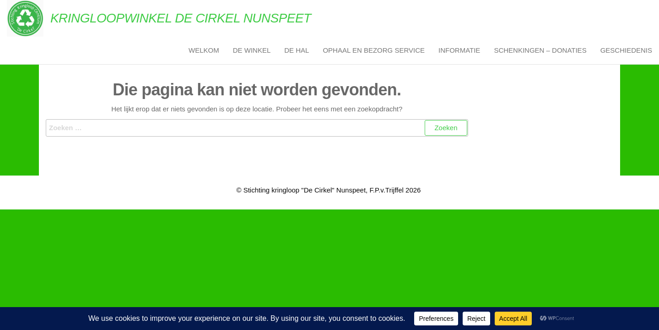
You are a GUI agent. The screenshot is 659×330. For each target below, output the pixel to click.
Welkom (204, 50)
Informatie (459, 50)
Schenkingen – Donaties (540, 50)
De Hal (296, 50)
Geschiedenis (626, 50)
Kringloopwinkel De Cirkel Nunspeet (180, 18)
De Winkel (252, 50)
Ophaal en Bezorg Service (374, 50)
